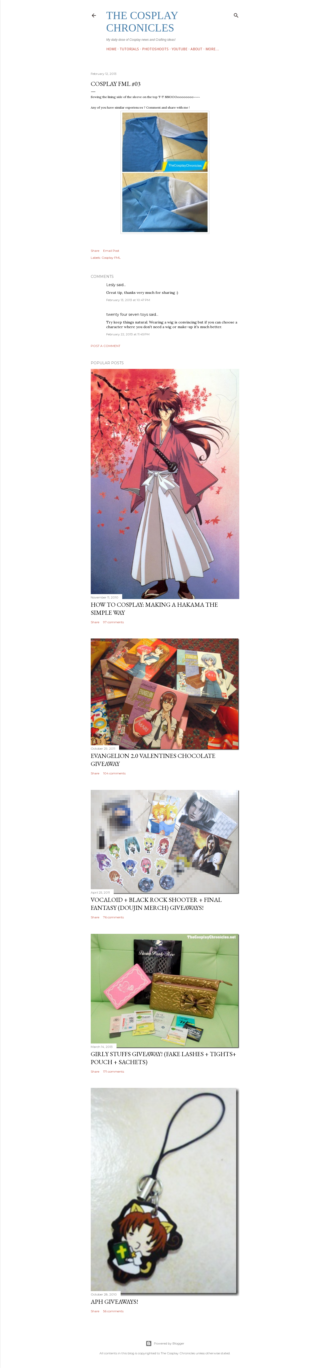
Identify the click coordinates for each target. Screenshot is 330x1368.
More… (212, 49)
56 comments (113, 1311)
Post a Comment (105, 346)
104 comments (114, 773)
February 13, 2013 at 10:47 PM (128, 300)
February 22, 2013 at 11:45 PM (128, 334)
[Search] (236, 14)
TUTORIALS (129, 49)
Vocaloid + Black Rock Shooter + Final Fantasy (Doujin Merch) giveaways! (156, 904)
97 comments (113, 622)
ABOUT (196, 49)
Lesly (111, 284)
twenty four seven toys (127, 314)
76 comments (113, 917)
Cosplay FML (111, 258)
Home (111, 49)
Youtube (179, 49)
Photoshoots (155, 49)
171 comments (113, 1071)
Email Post (111, 251)
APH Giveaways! (114, 1302)
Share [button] (95, 251)
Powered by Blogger (165, 1343)
